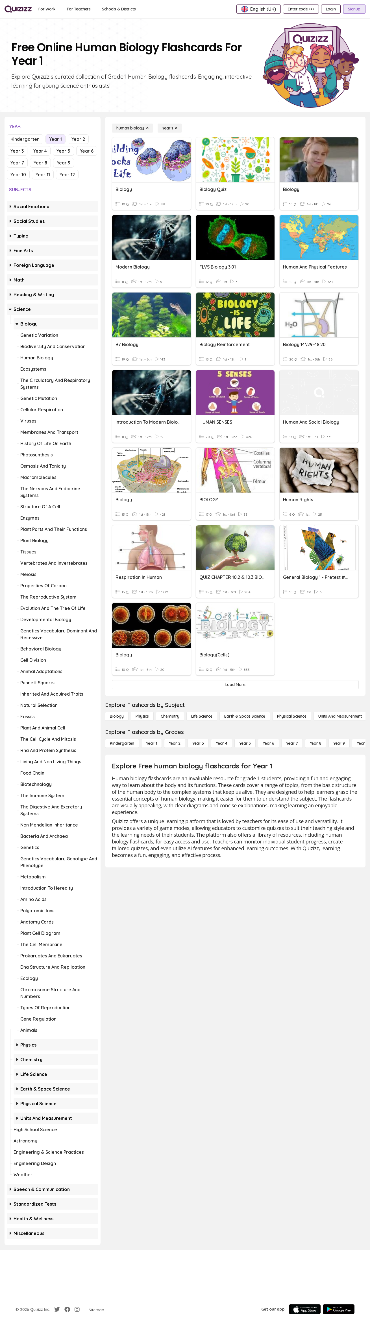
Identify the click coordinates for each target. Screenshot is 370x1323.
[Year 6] (268, 743)
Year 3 (17, 151)
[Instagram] (77, 1309)
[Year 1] (170, 128)
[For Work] (47, 9)
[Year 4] (221, 743)
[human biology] (132, 128)
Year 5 (63, 151)
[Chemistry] (170, 716)
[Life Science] (201, 716)
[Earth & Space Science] (244, 716)
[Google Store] (338, 1309)
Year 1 (55, 139)
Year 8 (40, 163)
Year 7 (17, 163)
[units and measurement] (340, 716)
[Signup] (354, 9)
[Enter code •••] (301, 9)
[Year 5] (245, 743)
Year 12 (67, 174)
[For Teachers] (78, 9)
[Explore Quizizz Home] (18, 9)
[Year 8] (315, 743)
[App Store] (305, 1309)
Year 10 (18, 174)
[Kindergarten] (122, 743)
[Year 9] (339, 743)
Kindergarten (25, 139)
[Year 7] (291, 743)
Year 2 (78, 139)
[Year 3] (198, 743)
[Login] (331, 9)
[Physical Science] (291, 716)
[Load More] (235, 684)
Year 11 (43, 174)
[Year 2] (174, 743)
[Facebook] (67, 1309)
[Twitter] (57, 1309)
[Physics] (142, 716)
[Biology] (117, 716)
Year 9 (63, 163)
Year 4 (40, 151)
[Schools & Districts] (118, 9)
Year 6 (86, 151)
